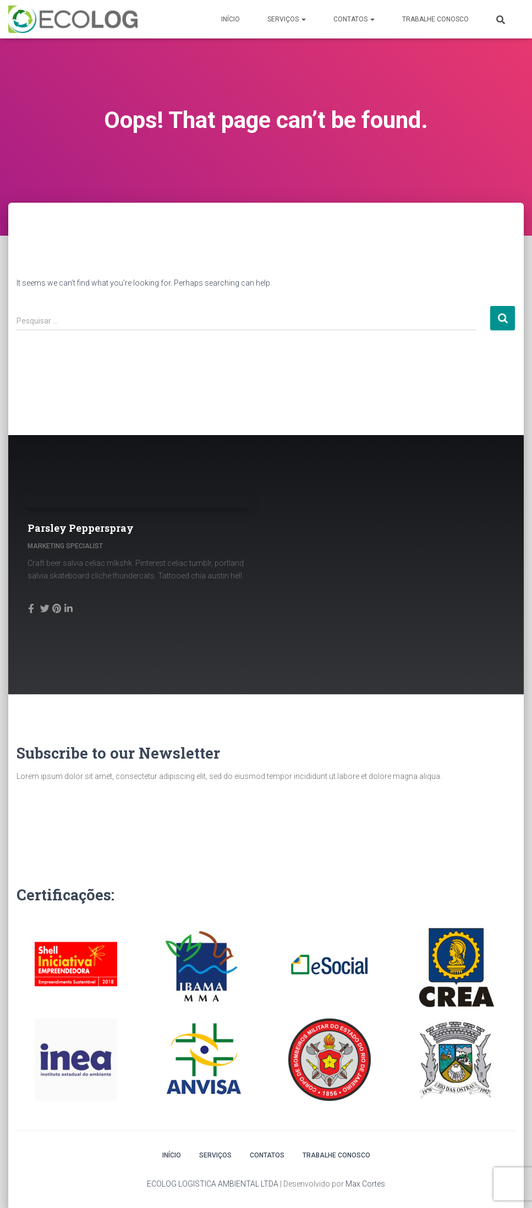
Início (230, 19)
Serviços (286, 19)
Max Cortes (365, 1183)
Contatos (354, 19)
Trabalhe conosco (435, 19)
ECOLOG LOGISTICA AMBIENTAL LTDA (212, 1183)
